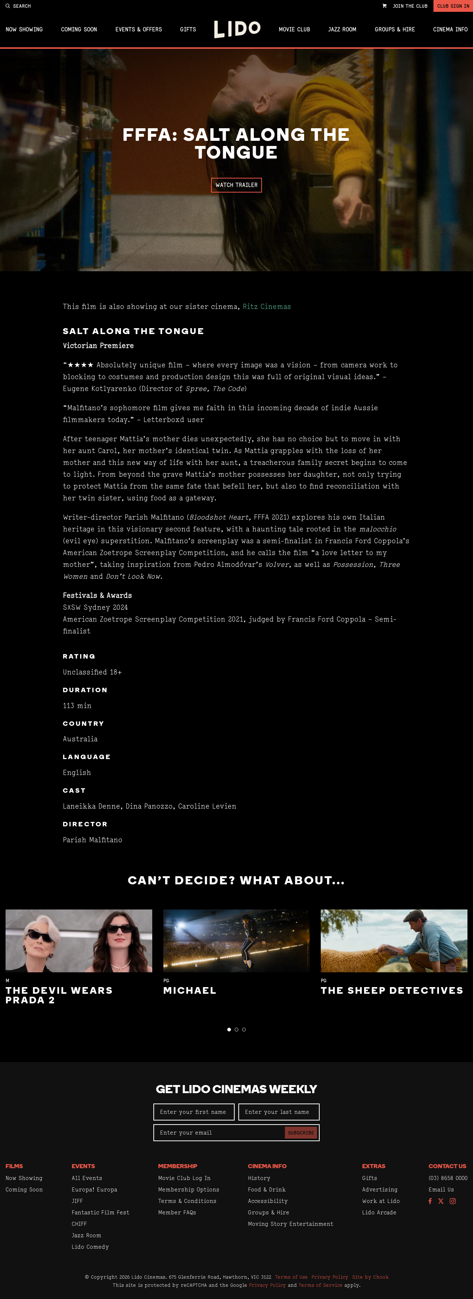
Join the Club (410, 6)
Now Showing (24, 30)
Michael (190, 991)
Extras (373, 1167)
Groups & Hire (395, 30)
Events (83, 1167)
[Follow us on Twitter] (441, 1201)
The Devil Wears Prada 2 (59, 996)
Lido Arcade (379, 1212)
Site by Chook (370, 1277)
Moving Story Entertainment (290, 1223)
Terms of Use (291, 1277)
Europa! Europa (94, 1189)
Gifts (188, 30)
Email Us (441, 1189)
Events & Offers (138, 30)
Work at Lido (381, 1200)
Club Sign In (453, 6)
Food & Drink (267, 1189)
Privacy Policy (330, 1277)
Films (14, 1167)
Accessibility (268, 1200)
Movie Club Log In (184, 1177)
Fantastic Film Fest (100, 1212)
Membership (177, 1167)
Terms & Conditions (187, 1200)
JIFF (77, 1200)
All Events (87, 1177)
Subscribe (301, 1133)
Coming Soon (79, 30)
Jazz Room (342, 30)
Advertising (380, 1189)
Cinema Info (450, 30)
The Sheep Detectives (392, 991)
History (259, 1177)
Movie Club (294, 30)
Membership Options (189, 1189)
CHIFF (79, 1223)
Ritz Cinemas (267, 306)
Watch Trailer (236, 184)
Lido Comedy (90, 1246)
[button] (229, 1029)
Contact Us (447, 1167)
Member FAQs (177, 1212)
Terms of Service (321, 1285)
